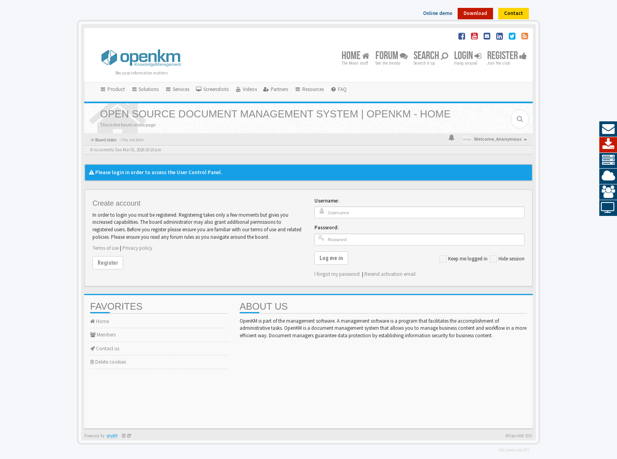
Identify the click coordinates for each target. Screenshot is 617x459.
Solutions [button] (145, 89)
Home (355, 56)
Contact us (104, 348)
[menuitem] (212, 89)
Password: (326, 227)
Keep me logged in (464, 258)
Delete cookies (108, 362)
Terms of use (105, 248)
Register (507, 56)
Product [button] (112, 89)
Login (467, 56)
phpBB (112, 436)
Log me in (331, 258)
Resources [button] (309, 89)
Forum (391, 56)
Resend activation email (390, 274)
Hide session (507, 258)
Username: (326, 200)
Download (475, 13)
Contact (513, 13)
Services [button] (177, 89)
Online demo (438, 13)
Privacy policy (137, 248)
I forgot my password (337, 274)
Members (103, 334)
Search (431, 56)
